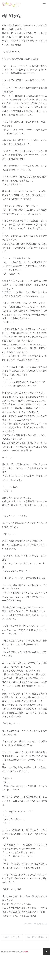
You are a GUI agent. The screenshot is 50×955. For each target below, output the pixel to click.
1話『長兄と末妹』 (36, 937)
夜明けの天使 (42, 924)
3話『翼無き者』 (13, 937)
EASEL (25, 952)
